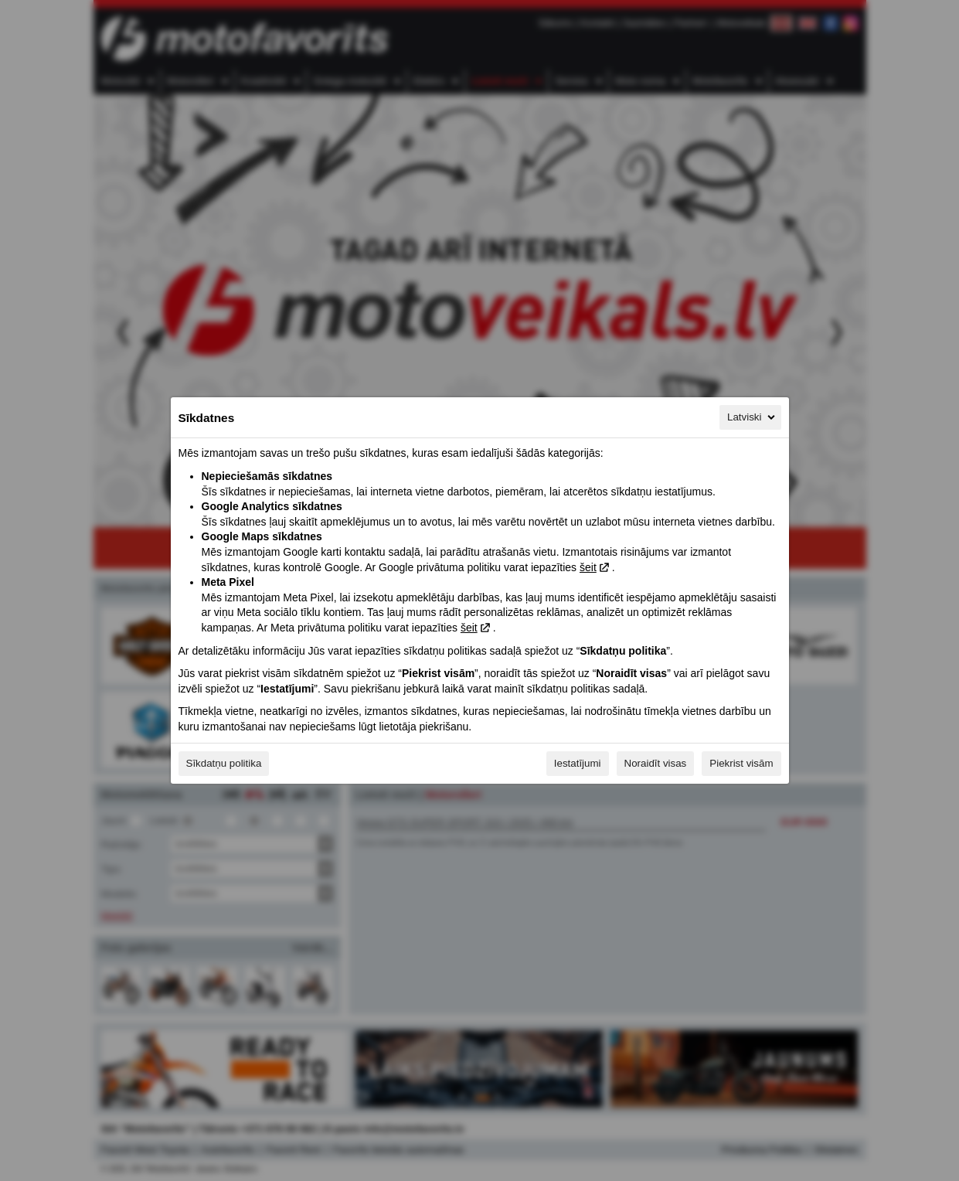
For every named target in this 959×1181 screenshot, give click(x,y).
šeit (588, 567)
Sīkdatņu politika (224, 763)
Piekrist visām (741, 763)
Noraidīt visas (655, 763)
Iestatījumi (577, 763)
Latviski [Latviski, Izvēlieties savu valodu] (752, 417)
